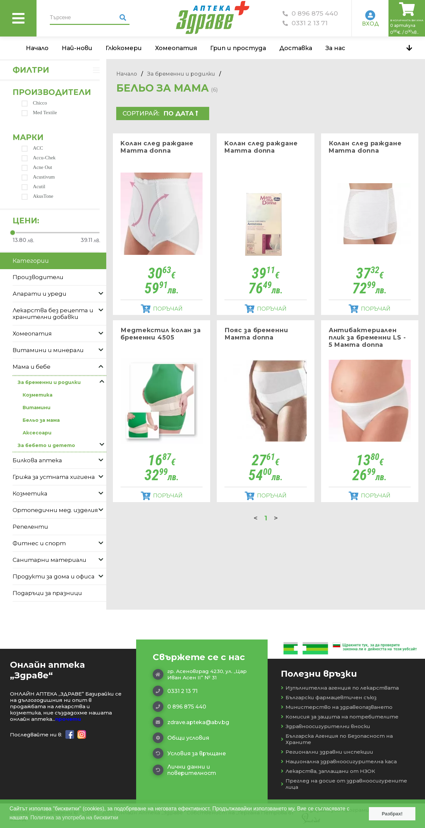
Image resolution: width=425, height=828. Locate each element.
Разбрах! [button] (392, 813)
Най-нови (77, 48)
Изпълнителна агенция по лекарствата (340, 688)
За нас (335, 48)
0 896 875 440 (310, 13)
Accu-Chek (38, 158)
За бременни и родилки (181, 74)
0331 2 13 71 (305, 23)
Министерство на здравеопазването (336, 707)
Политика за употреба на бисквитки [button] (74, 817)
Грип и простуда (238, 48)
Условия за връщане (189, 753)
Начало (37, 48)
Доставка (295, 48)
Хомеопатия (176, 48)
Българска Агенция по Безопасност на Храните (337, 739)
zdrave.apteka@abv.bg (191, 722)
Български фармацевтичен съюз (329, 697)
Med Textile (39, 112)
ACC (32, 148)
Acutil (33, 186)
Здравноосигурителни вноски (325, 726)
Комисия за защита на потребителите (339, 717)
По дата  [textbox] (180, 113)
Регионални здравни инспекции (327, 752)
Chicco (34, 103)
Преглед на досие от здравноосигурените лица (344, 784)
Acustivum (38, 177)
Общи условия (181, 737)
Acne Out (37, 167)
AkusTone (37, 196)
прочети (68, 719)
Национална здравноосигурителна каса (339, 761)
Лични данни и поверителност (184, 770)
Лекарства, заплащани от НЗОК (328, 771)
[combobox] (184, 113)
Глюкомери (124, 48)
